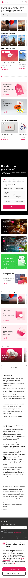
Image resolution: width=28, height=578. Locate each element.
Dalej (14, 207)
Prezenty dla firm (19, 201)
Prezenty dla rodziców (6, 197)
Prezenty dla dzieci (19, 193)
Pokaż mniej (4, 509)
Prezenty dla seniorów (18, 197)
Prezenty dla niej (19, 188)
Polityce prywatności (18, 532)
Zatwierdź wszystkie (14, 569)
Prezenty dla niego (8, 188)
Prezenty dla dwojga (6, 193)
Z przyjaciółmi (7, 201)
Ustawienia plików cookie (14, 574)
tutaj (13, 563)
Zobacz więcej (14, 367)
